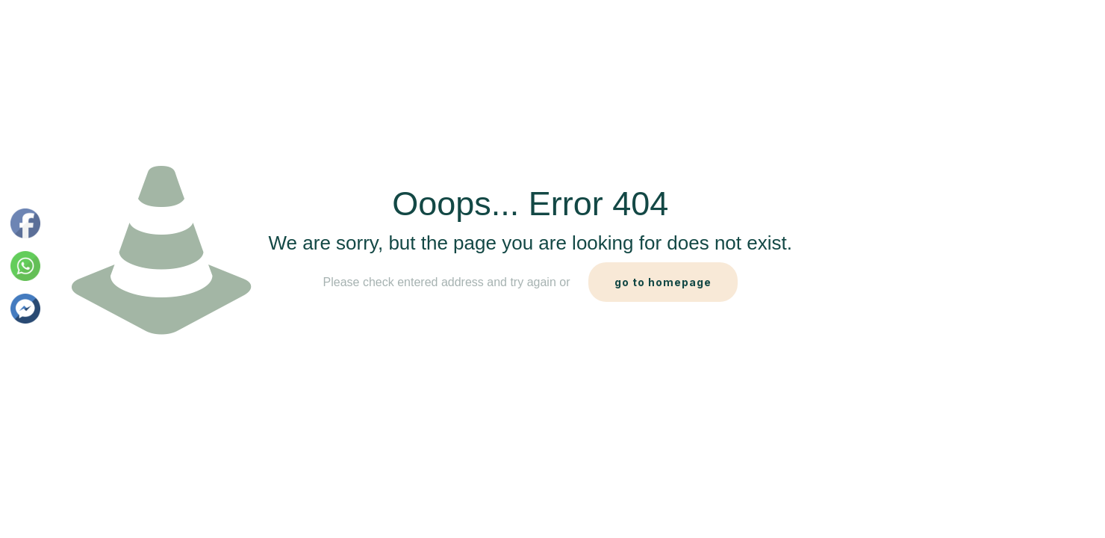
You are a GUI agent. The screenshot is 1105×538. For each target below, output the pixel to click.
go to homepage (663, 282)
